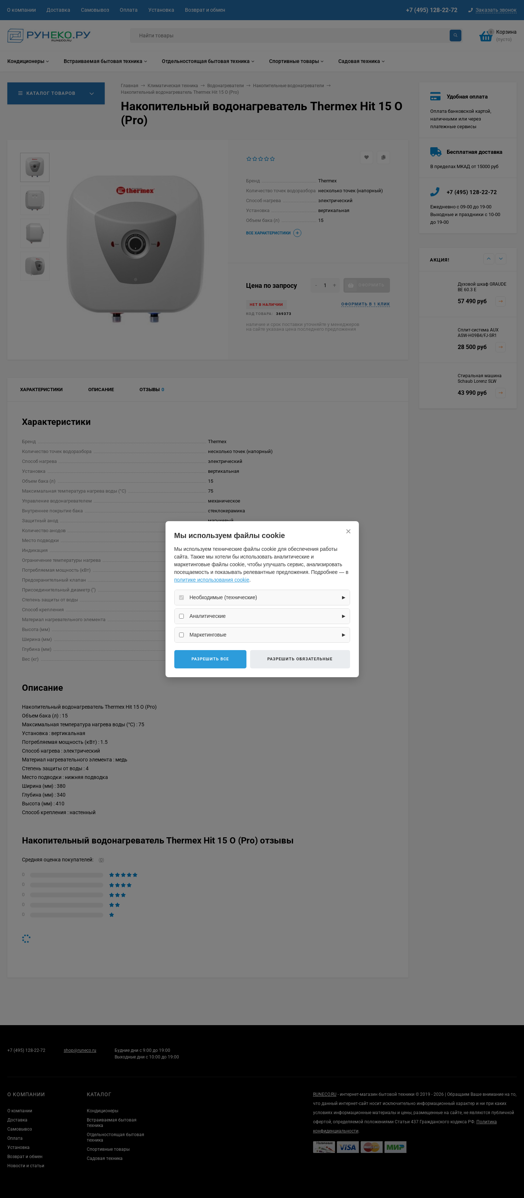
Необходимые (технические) (223, 597)
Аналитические (208, 616)
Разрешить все (210, 659)
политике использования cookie (211, 580)
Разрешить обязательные (299, 659)
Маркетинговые (208, 635)
